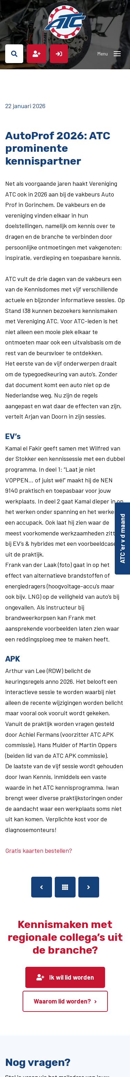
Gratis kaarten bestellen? (38, 850)
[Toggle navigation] (117, 54)
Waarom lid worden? (62, 1001)
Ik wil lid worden (65, 977)
